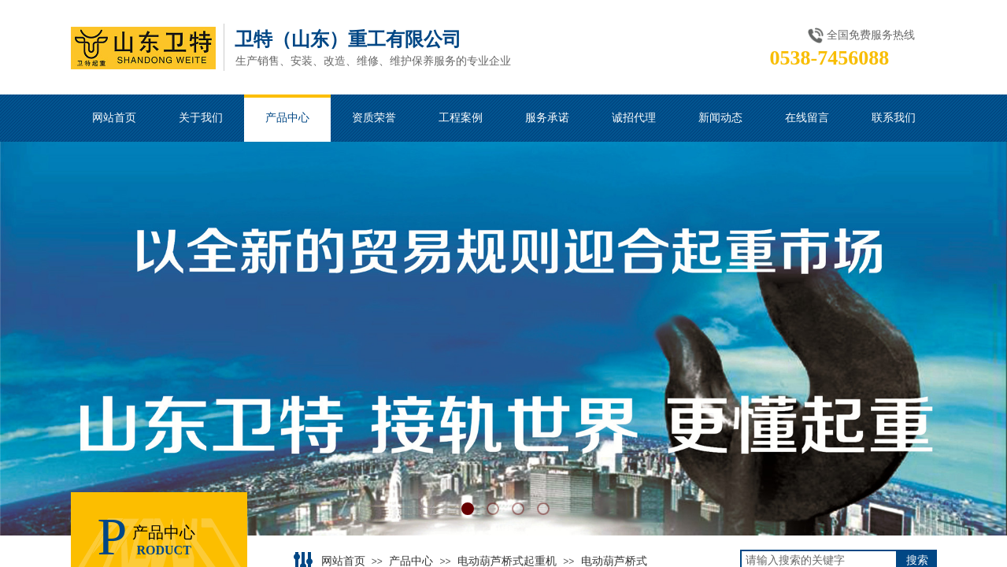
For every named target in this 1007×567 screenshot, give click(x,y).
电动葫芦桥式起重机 (507, 561)
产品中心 (411, 561)
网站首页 (343, 561)
